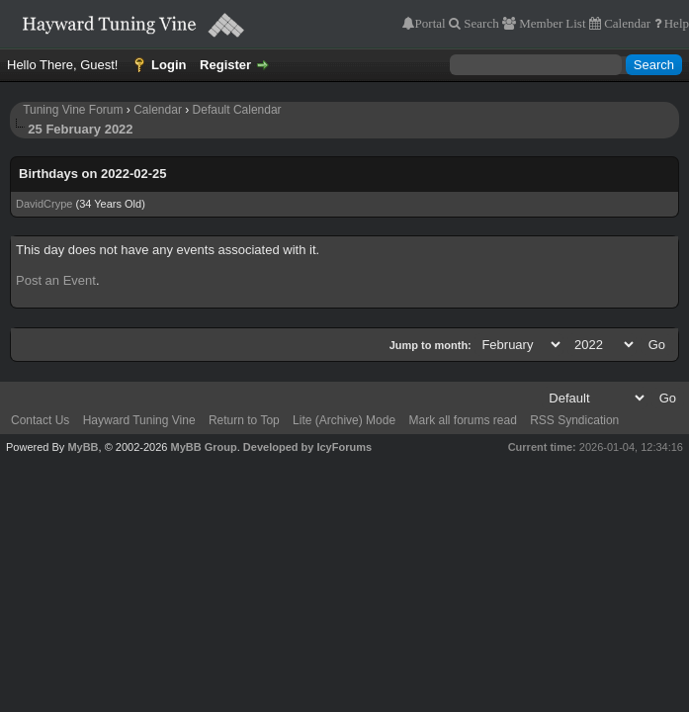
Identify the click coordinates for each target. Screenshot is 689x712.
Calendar (625, 23)
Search (479, 23)
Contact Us (40, 420)
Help (675, 23)
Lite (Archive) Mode (344, 420)
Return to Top (244, 420)
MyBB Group (203, 447)
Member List (550, 23)
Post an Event (56, 280)
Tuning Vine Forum (73, 110)
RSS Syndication (574, 420)
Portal (430, 23)
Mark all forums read (462, 420)
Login (168, 64)
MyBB (82, 447)
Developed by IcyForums (307, 447)
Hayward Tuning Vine (139, 420)
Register (225, 64)
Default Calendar (237, 110)
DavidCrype (44, 204)
